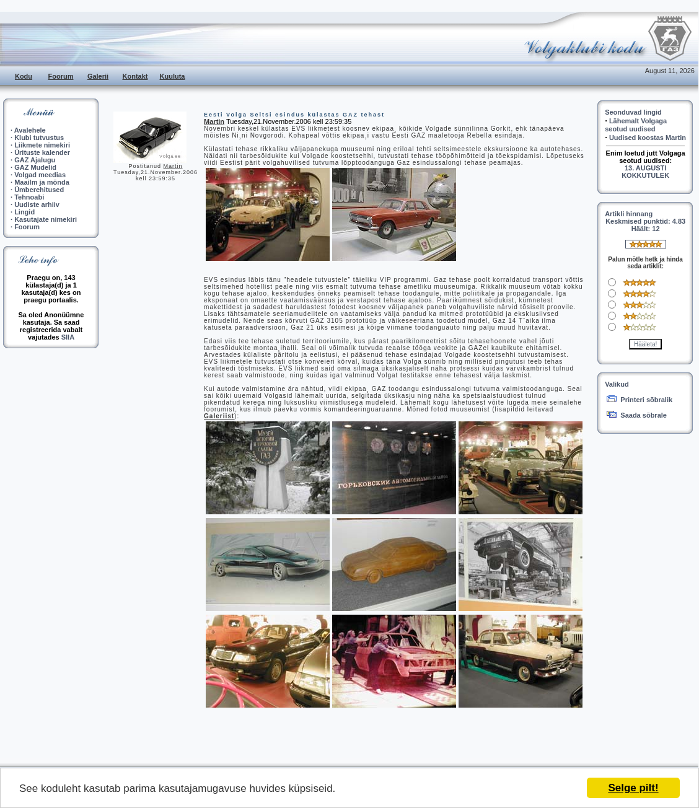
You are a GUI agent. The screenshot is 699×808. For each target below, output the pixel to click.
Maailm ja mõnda (41, 182)
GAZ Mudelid (35, 167)
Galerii (97, 76)
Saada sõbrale (643, 415)
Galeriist (219, 416)
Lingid (24, 212)
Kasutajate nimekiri (45, 219)
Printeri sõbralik (646, 399)
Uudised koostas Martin (647, 137)
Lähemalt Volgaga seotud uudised (636, 125)
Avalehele (30, 130)
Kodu (23, 76)
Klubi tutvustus (39, 137)
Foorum (61, 76)
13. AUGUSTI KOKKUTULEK (645, 171)
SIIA (67, 337)
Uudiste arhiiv (36, 204)
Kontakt (135, 76)
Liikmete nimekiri (42, 145)
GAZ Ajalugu (34, 160)
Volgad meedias (40, 174)
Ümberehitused (39, 189)
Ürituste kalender (42, 152)
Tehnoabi (29, 197)
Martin (173, 166)
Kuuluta (172, 76)
